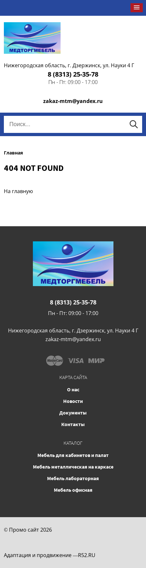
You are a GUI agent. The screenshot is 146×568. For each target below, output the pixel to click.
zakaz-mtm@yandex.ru (73, 101)
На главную (18, 191)
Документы (73, 412)
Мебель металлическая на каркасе (73, 466)
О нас (73, 389)
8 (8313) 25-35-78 (73, 74)
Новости (73, 401)
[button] (137, 7)
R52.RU (86, 555)
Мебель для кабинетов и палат (73, 455)
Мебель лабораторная (73, 478)
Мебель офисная (73, 490)
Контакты (73, 424)
